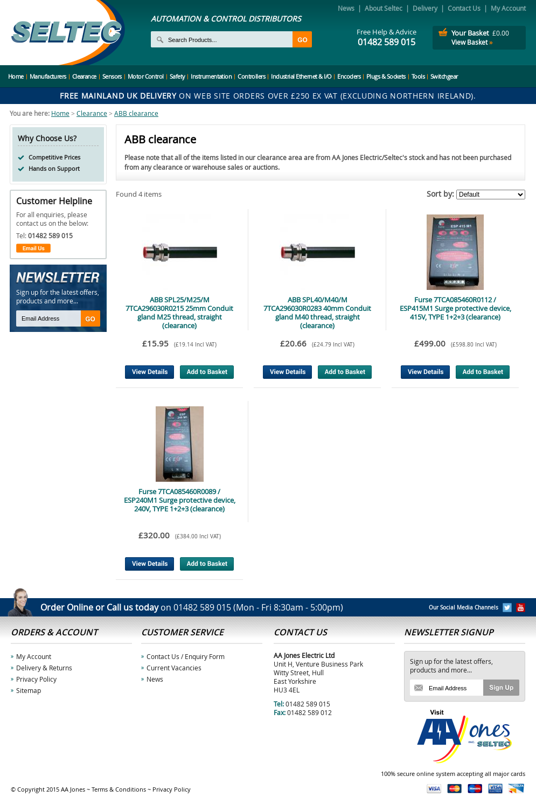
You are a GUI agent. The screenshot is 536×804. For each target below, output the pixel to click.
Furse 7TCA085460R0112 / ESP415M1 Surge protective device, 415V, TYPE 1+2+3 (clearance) (455, 308)
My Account (508, 8)
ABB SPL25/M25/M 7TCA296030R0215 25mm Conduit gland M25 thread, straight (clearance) (179, 312)
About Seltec (383, 8)
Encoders (348, 76)
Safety (177, 76)
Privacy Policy (36, 679)
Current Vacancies (174, 667)
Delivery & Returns (44, 667)
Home (16, 76)
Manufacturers (48, 76)
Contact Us (464, 8)
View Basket (472, 42)
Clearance (84, 76)
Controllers (251, 76)
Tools (418, 76)
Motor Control (146, 76)
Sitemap (28, 690)
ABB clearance (136, 113)
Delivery (425, 8)
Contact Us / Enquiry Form (186, 656)
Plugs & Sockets (386, 76)
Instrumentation (211, 76)
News (346, 8)
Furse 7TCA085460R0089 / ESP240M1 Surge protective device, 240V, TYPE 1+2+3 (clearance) (179, 500)
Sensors (112, 76)
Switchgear (444, 76)
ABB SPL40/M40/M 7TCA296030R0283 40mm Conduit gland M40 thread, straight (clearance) (317, 312)
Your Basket (470, 33)
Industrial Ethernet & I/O (301, 76)
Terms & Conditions (119, 789)
